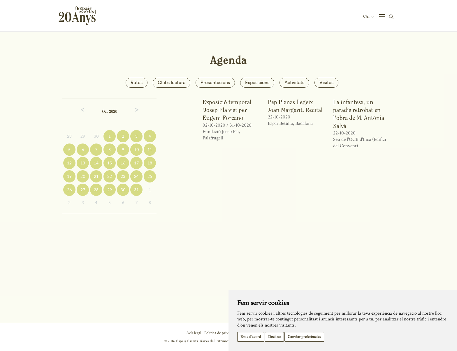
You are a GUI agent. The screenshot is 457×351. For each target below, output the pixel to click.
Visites (326, 82)
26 (69, 189)
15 (109, 162)
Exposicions (257, 82)
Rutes (137, 82)
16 (123, 162)
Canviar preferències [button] (304, 336)
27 (82, 189)
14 (96, 162)
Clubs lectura (171, 82)
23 (123, 176)
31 (136, 189)
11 (149, 149)
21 (96, 176)
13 (82, 162)
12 (69, 162)
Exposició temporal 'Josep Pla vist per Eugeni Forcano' (227, 110)
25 (149, 176)
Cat (368, 16)
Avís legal (193, 333)
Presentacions (215, 82)
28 (69, 136)
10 (136, 149)
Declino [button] (274, 336)
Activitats (294, 82)
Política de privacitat (220, 333)
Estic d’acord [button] (250, 336)
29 (82, 136)
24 (136, 176)
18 (149, 162)
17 (136, 162)
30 (96, 136)
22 (109, 176)
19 (69, 176)
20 (82, 176)
